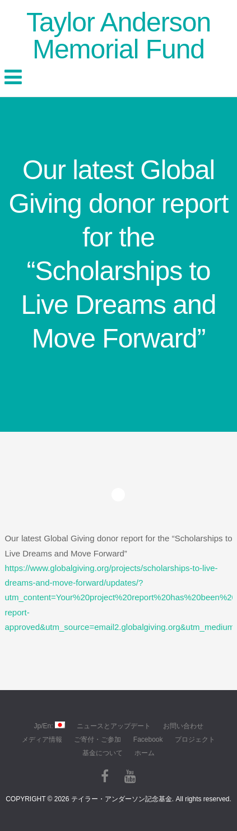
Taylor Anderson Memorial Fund (118, 35)
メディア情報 (42, 739)
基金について (102, 753)
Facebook (148, 739)
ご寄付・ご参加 (97, 739)
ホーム (144, 753)
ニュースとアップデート (114, 726)
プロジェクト (195, 739)
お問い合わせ (183, 726)
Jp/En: (49, 726)
